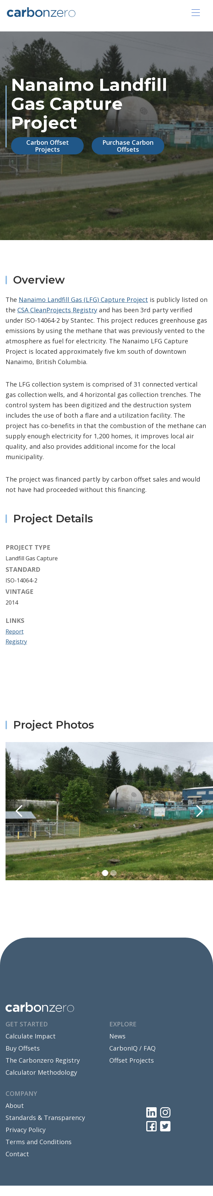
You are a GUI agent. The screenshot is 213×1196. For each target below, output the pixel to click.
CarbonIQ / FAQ (132, 1048)
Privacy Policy (26, 1129)
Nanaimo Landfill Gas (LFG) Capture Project (83, 299)
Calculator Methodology (41, 1072)
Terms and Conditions (39, 1141)
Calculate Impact (31, 1036)
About (15, 1105)
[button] (195, 12)
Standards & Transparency (45, 1117)
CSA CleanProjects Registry (57, 310)
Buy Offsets (23, 1048)
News (117, 1036)
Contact (17, 1153)
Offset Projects (131, 1060)
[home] (41, 11)
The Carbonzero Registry (43, 1060)
